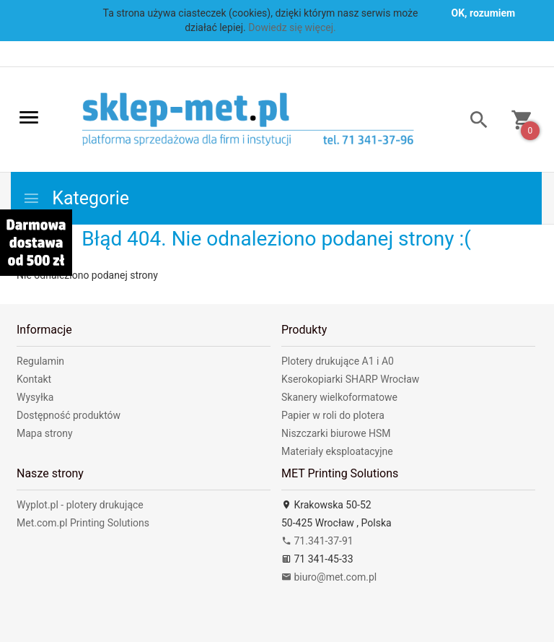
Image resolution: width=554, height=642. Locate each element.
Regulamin (40, 361)
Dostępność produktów (68, 415)
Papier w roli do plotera (332, 415)
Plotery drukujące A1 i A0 (337, 361)
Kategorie (75, 198)
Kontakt (34, 379)
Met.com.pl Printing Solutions (83, 523)
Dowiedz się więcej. (292, 27)
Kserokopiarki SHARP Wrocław (350, 379)
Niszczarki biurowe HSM (336, 433)
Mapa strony (45, 433)
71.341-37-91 (317, 541)
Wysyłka (35, 397)
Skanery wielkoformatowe (339, 397)
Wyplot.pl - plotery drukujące (80, 505)
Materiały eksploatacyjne (337, 451)
